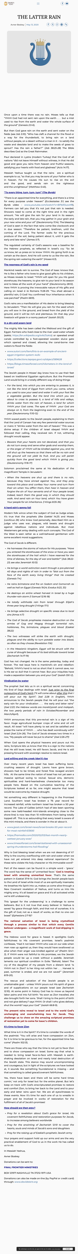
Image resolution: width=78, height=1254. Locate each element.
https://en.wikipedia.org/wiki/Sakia (32, 336)
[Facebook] (62, 3)
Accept (68, 1249)
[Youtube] (67, 3)
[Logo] (10, 4)
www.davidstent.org (26, 1186)
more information (56, 1249)
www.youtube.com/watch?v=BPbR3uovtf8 (48, 205)
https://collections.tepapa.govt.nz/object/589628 (34, 360)
